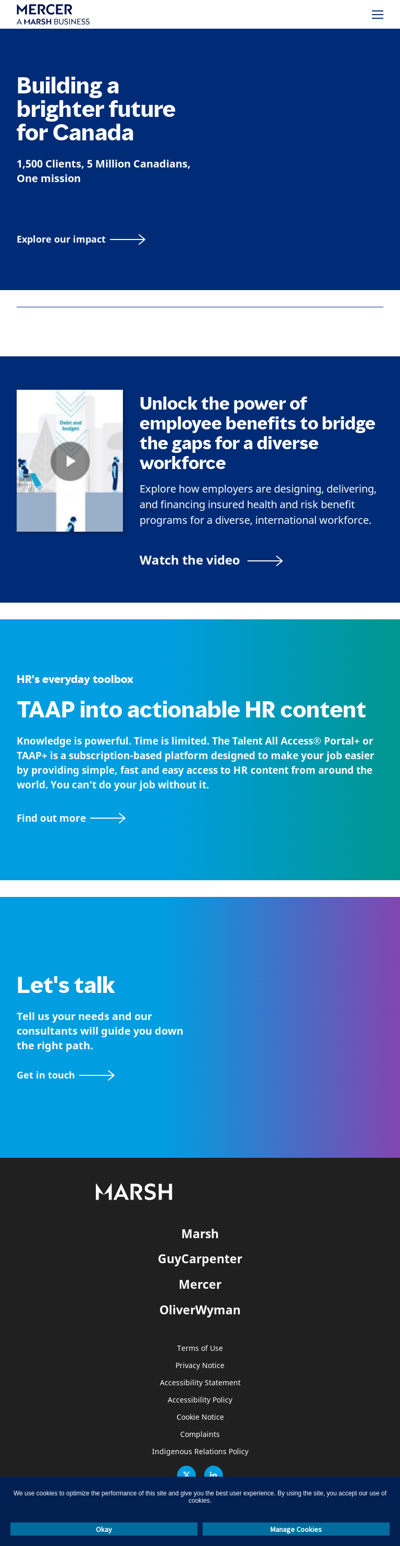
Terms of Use (200, 1348)
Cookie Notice (200, 1417)
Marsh (200, 1233)
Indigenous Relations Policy (200, 1451)
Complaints (200, 1434)
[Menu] (377, 14)
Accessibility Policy (200, 1400)
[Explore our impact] (81, 239)
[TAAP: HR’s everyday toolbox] (200, 818)
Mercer (200, 1284)
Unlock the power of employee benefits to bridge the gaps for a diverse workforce (258, 433)
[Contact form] (66, 1075)
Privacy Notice (200, 1365)
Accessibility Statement (200, 1382)
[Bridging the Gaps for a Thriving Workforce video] (211, 559)
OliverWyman (200, 1309)
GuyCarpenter (200, 1258)
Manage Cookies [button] (296, 1529)
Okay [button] (104, 1529)
